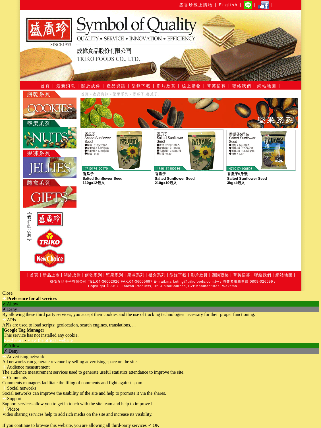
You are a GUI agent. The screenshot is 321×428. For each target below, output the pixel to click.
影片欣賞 (198, 275)
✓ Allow (10, 303)
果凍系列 (135, 275)
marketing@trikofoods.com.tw (192, 282)
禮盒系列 (156, 275)
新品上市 (51, 275)
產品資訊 (101, 94)
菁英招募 (241, 275)
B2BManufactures (203, 286)
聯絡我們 (262, 275)
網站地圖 (284, 275)
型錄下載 (178, 275)
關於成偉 (72, 275)
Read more (14, 340)
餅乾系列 (93, 275)
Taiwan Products (136, 286)
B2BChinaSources (170, 286)
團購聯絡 (220, 275)
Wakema (229, 286)
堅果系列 (121, 94)
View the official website (50, 340)
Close (7, 293)
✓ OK (153, 425)
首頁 (85, 94)
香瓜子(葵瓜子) (146, 94)
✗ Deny (9, 309)
